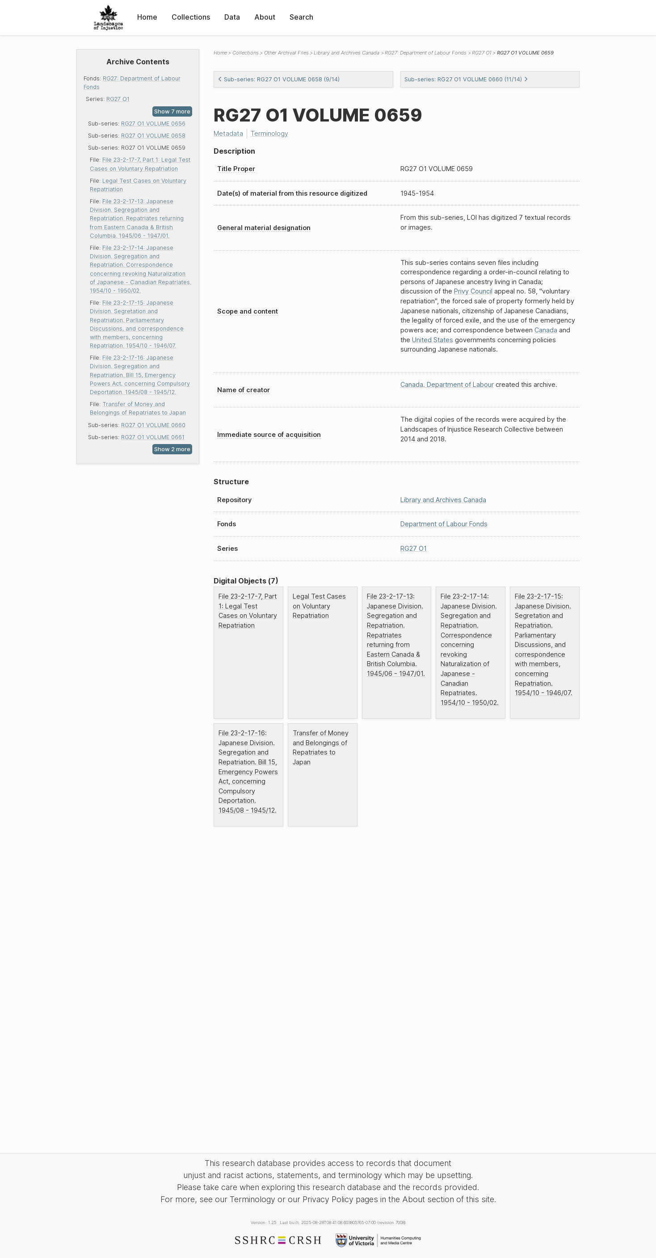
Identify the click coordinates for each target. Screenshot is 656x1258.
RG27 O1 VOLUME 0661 (153, 437)
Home (147, 17)
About (264, 17)
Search (301, 17)
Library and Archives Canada (346, 53)
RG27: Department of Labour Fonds (426, 53)
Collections (191, 17)
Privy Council (473, 291)
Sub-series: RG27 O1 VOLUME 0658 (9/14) (279, 79)
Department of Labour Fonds (444, 524)
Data (232, 17)
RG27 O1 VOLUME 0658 (153, 135)
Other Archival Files (286, 53)
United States (432, 340)
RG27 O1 (118, 99)
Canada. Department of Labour (447, 384)
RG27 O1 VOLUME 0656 (153, 123)
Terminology (269, 133)
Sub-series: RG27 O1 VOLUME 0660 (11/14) (466, 79)
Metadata (228, 133)
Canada (545, 330)
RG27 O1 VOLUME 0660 (153, 425)
